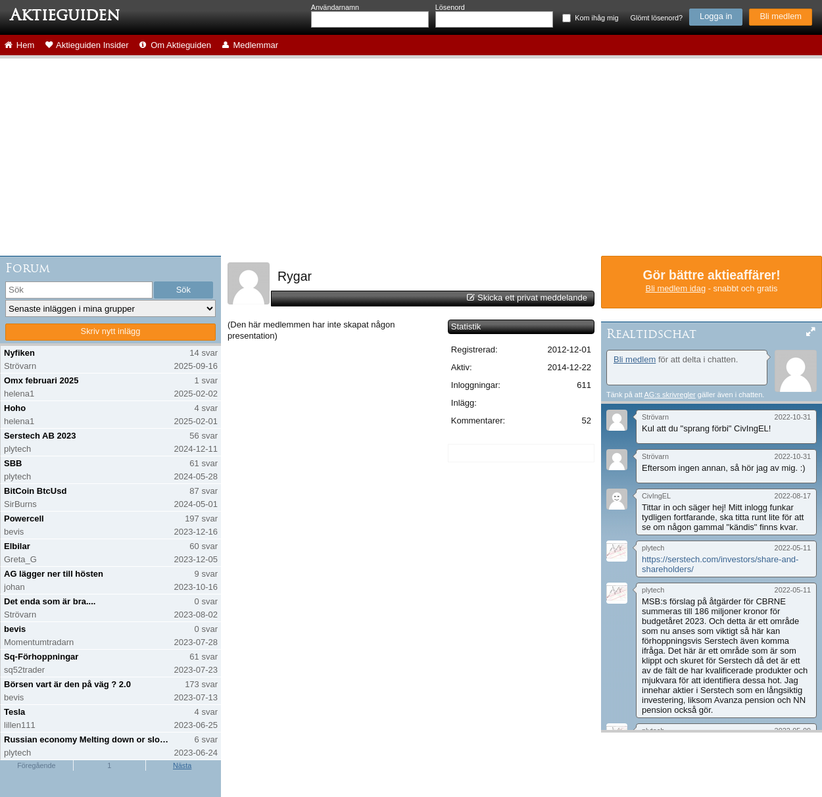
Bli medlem (781, 16)
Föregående (36, 765)
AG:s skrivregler (669, 394)
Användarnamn (335, 7)
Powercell (24, 518)
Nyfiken (19, 353)
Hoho (15, 408)
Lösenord (450, 7)
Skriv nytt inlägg (111, 331)
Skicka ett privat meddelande (532, 297)
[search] (79, 290)
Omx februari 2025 (41, 380)
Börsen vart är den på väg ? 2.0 (67, 684)
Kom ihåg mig (596, 18)
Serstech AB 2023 (40, 436)
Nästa (182, 765)
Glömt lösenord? (657, 18)
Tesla (14, 712)
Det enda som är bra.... (49, 601)
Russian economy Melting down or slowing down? (88, 739)
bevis (15, 629)
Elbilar (17, 546)
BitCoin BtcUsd (35, 491)
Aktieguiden (65, 15)
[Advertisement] (411, 157)
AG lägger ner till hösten (53, 574)
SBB (13, 463)
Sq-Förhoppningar (41, 657)
